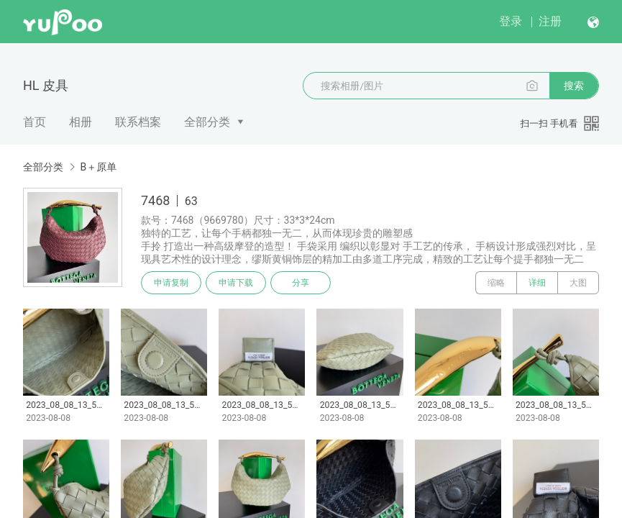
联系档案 (138, 122)
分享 (300, 283)
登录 (510, 21)
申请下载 (236, 283)
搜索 (574, 85)
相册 (80, 122)
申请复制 (171, 283)
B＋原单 (98, 167)
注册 (550, 21)
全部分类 (207, 122)
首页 (34, 122)
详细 (537, 283)
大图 (578, 283)
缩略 (496, 283)
